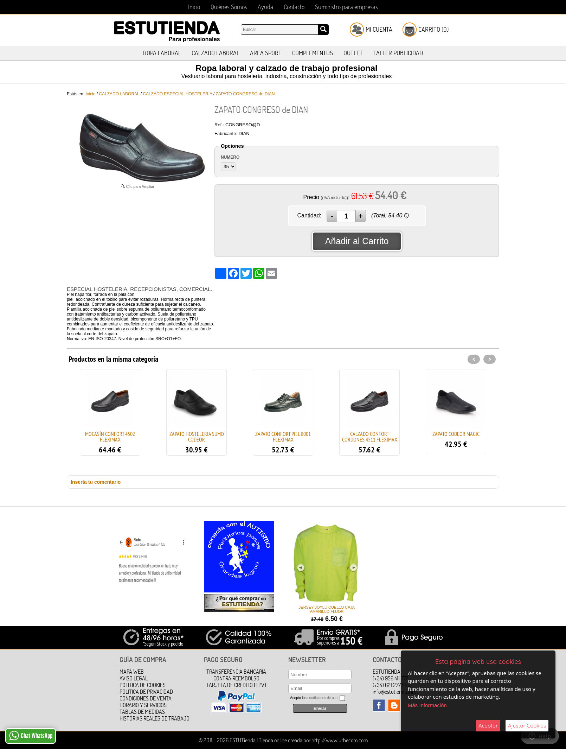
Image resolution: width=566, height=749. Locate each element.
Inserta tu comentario (96, 482)
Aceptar (488, 725)
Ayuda (265, 7)
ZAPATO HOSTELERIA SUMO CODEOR (196, 436)
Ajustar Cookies (527, 725)
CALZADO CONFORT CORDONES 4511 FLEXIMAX (369, 436)
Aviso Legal (134, 678)
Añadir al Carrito (357, 241)
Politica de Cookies (143, 684)
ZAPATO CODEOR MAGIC (456, 433)
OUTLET (353, 53)
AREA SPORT (266, 53)
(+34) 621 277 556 (391, 684)
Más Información (427, 705)
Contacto (294, 7)
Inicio (194, 7)
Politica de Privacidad (146, 691)
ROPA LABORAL (162, 53)
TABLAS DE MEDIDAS (142, 711)
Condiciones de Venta (146, 698)
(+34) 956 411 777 (390, 678)
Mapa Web (132, 671)
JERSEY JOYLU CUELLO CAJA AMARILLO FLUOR (326, 609)
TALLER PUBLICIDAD (398, 53)
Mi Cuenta (379, 29)
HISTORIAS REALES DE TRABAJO (154, 718)
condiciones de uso (322, 698)
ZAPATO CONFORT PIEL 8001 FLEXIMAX (283, 436)
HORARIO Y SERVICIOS (143, 705)
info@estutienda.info (394, 691)
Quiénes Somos (229, 7)
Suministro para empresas (346, 7)
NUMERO (230, 157)
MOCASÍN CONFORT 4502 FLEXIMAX (110, 436)
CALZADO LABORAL (215, 53)
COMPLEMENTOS (312, 53)
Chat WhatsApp (30, 736)
